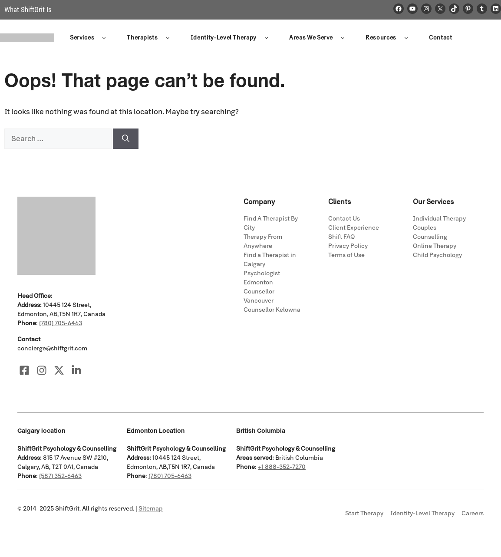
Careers (472, 513)
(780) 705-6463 (60, 323)
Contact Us (344, 218)
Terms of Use (346, 255)
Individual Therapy (439, 218)
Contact (440, 37)
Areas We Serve (318, 38)
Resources (389, 38)
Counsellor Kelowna (272, 309)
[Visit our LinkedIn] (76, 370)
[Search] (125, 139)
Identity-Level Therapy (231, 38)
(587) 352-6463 (60, 476)
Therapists (150, 38)
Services (89, 38)
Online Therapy (434, 246)
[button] (104, 38)
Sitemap (150, 508)
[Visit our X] (59, 370)
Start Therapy (364, 513)
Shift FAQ (341, 237)
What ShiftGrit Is (28, 9)
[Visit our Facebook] (24, 370)
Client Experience (353, 227)
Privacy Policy (348, 246)
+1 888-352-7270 (282, 467)
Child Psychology (437, 255)
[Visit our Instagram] (42, 370)
